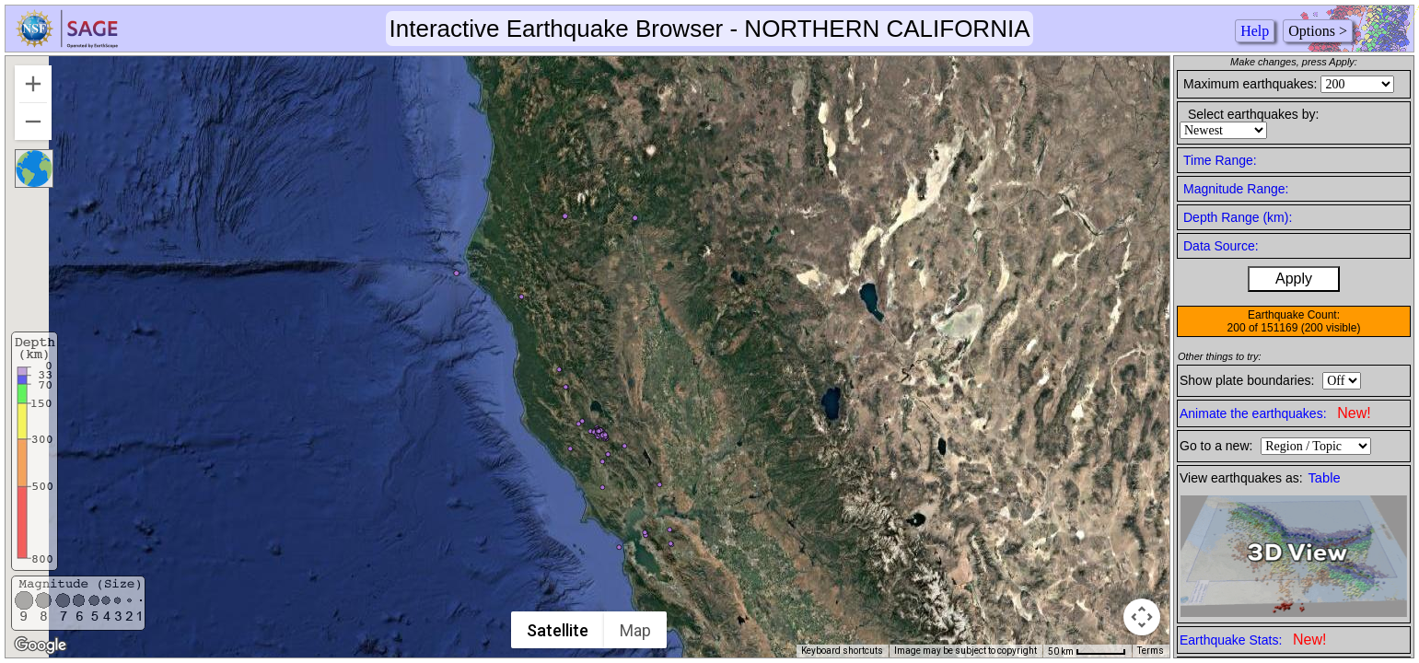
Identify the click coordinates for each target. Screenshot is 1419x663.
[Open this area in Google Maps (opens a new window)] (40, 645)
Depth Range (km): (1237, 217)
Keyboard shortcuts (842, 651)
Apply (1293, 278)
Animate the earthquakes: (1275, 413)
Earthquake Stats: (1253, 639)
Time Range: (1220, 160)
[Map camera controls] (1141, 617)
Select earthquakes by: (1253, 114)
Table (1325, 478)
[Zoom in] (33, 83)
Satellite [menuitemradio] (557, 630)
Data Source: (1221, 245)
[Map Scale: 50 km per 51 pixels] (1087, 651)
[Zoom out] (33, 121)
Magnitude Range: (1235, 188)
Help (1254, 31)
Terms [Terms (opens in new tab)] (1150, 651)
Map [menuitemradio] (635, 630)
